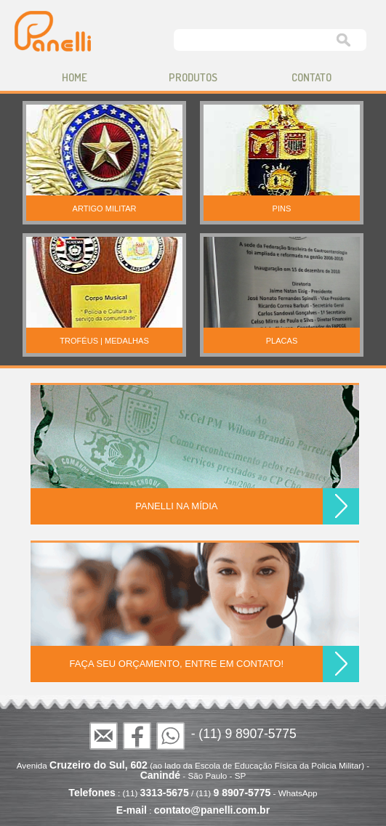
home (74, 77)
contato (311, 77)
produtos (193, 77)
